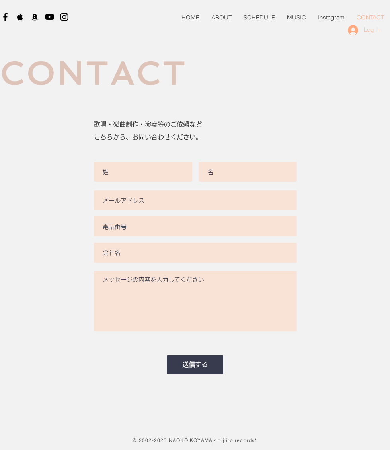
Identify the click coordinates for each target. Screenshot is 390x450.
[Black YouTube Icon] (49, 17)
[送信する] (195, 364)
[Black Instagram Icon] (64, 17)
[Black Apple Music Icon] (20, 17)
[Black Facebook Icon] (5, 17)
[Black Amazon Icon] (34, 17)
